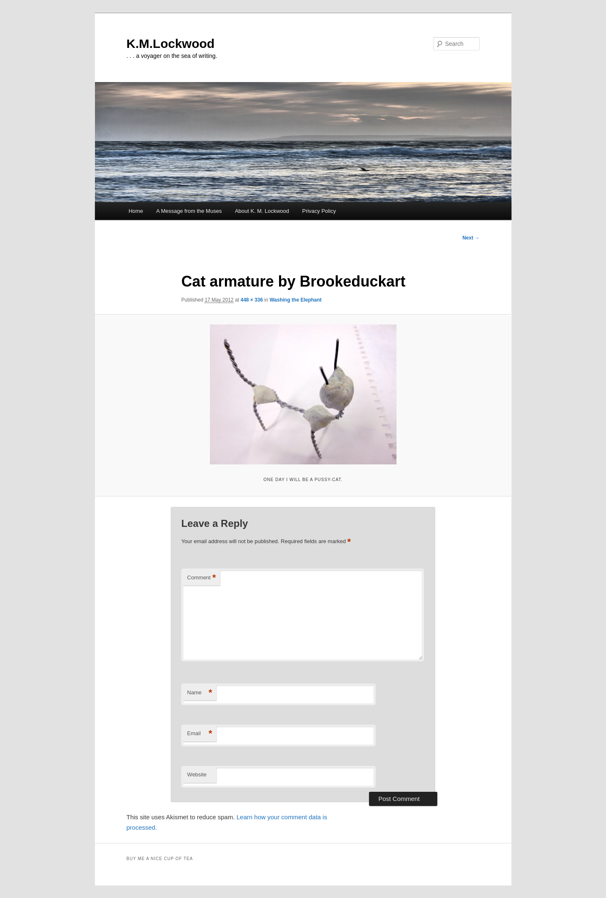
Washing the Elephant (295, 300)
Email (199, 734)
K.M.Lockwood (171, 43)
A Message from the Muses (189, 211)
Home (136, 211)
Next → (470, 238)
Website (197, 774)
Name (199, 693)
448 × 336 (251, 300)
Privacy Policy (319, 211)
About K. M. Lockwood (262, 211)
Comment (201, 578)
